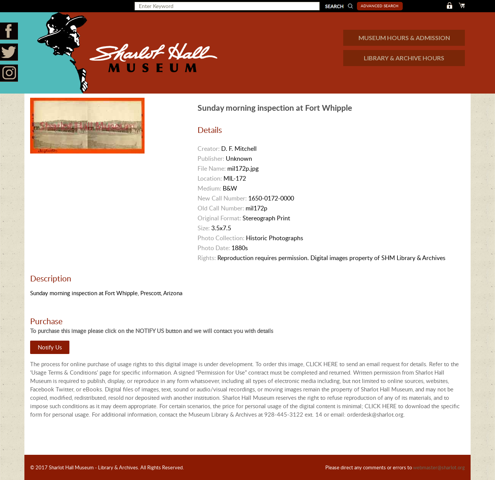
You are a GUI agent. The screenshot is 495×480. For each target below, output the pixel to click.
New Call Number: (222, 198)
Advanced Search (380, 5)
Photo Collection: (221, 238)
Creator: (209, 148)
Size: (204, 228)
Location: (210, 178)
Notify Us (50, 347)
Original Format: (219, 218)
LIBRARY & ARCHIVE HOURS (404, 57)
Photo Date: (214, 248)
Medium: (209, 188)
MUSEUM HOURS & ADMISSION (404, 37)
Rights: (207, 258)
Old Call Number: (221, 208)
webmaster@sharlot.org (439, 467)
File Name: (212, 168)
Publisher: (211, 158)
